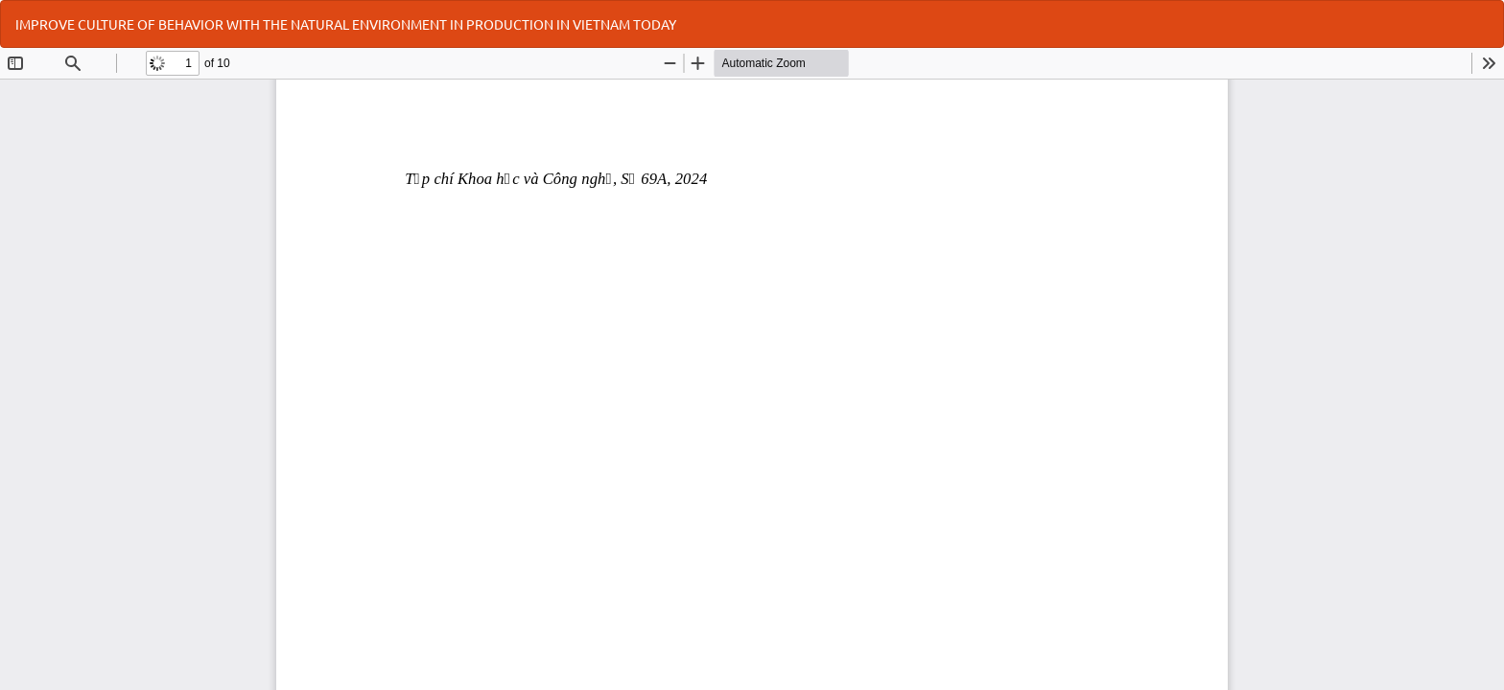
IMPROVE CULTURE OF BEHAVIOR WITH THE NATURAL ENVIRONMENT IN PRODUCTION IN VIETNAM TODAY (345, 24)
